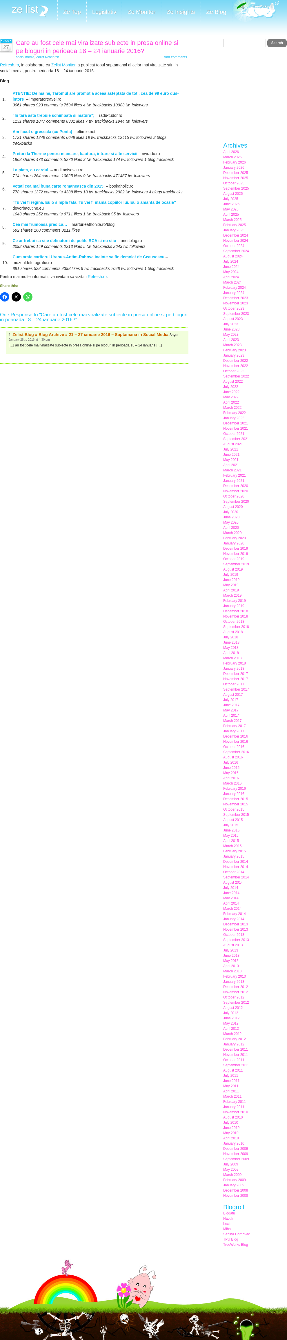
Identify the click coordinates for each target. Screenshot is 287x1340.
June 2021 (231, 455)
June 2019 (231, 580)
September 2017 (236, 689)
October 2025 (233, 183)
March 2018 (232, 658)
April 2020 (231, 528)
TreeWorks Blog (235, 1245)
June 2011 (231, 1081)
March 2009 (232, 1175)
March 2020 (232, 533)
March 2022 (232, 408)
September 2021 (236, 439)
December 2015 (235, 799)
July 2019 (230, 575)
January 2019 (233, 606)
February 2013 (234, 976)
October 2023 (233, 308)
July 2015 (230, 825)
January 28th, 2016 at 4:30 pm (29, 339)
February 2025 (234, 225)
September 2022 (236, 376)
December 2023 (235, 298)
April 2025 (231, 215)
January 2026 (233, 168)
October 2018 (233, 622)
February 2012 (234, 1039)
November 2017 (235, 679)
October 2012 (233, 997)
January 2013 (233, 982)
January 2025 (233, 230)
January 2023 (233, 355)
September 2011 (236, 1065)
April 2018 (231, 653)
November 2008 (235, 1196)
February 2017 (234, 726)
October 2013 (233, 935)
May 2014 (231, 898)
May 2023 (231, 335)
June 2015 (231, 830)
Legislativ (104, 12)
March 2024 (232, 282)
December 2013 (235, 924)
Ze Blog (216, 12)
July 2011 (230, 1076)
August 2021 (233, 444)
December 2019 (235, 548)
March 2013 (232, 971)
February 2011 (234, 1102)
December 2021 (235, 423)
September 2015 (236, 815)
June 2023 (231, 329)
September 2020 (236, 502)
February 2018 (234, 663)
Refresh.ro (9, 65)
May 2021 (231, 460)
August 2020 (233, 507)
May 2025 (231, 209)
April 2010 (231, 1138)
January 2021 (233, 481)
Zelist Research (47, 57)
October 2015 (233, 809)
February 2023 (234, 350)
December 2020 (235, 486)
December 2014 (235, 862)
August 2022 (233, 382)
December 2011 (235, 1049)
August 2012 (233, 1008)
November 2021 (235, 428)
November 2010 (235, 1112)
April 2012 (231, 1029)
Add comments (175, 57)
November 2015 (235, 804)
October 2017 (233, 684)
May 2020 (231, 522)
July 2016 (230, 762)
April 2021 (231, 465)
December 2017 (235, 674)
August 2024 (233, 256)
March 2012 (232, 1034)
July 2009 (230, 1164)
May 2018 (231, 648)
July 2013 (230, 950)
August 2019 (233, 569)
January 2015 (233, 856)
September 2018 (236, 627)
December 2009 (235, 1149)
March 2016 (232, 783)
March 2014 (232, 909)
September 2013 (236, 940)
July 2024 (230, 261)
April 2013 (231, 966)
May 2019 (231, 585)
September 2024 (236, 251)
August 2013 (233, 945)
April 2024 (231, 277)
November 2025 (235, 178)
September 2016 (236, 752)
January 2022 (233, 418)
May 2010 (231, 1133)
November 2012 (235, 992)
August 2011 (233, 1070)
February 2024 (234, 288)
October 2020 (233, 496)
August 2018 (233, 632)
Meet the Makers (255, 11)
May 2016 (231, 773)
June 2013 (231, 956)
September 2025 (236, 188)
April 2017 (231, 715)
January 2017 (233, 731)
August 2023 (233, 319)
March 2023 (232, 345)
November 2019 (235, 554)
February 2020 (234, 538)
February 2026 (234, 162)
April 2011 (231, 1091)
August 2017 (233, 695)
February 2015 (234, 851)
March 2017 (232, 721)
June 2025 (231, 204)
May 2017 (231, 710)
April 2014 (231, 903)
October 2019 (233, 559)
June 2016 (231, 768)
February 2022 (234, 413)
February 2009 (234, 1180)
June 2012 (231, 1018)
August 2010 (233, 1117)
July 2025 (230, 199)
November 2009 (235, 1154)
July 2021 (230, 449)
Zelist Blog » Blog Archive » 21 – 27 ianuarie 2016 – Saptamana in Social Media (90, 334)
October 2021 (233, 434)
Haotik (228, 1218)
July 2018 (230, 637)
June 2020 (231, 517)
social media (25, 57)
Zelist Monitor (63, 65)
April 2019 (231, 590)
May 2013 (231, 961)
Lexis (227, 1224)
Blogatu (229, 1213)
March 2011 (232, 1096)
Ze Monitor (141, 12)
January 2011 (233, 1107)
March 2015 (232, 846)
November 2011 (235, 1055)
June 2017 (231, 705)
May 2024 (231, 272)
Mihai (227, 1229)
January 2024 (233, 293)
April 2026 (231, 152)
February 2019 (234, 601)
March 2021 (232, 470)
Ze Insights (181, 12)
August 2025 (233, 194)
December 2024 (235, 235)
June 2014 (231, 893)
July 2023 (230, 324)
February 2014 (234, 914)
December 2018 (235, 611)
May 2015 (231, 836)
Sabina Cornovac (236, 1234)
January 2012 (233, 1044)
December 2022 (235, 361)
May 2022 (231, 397)
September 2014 (236, 877)
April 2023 (231, 340)
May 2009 (231, 1169)
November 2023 (235, 303)
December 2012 (235, 987)
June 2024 (231, 267)
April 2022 (231, 402)
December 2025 (235, 173)
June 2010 (231, 1128)
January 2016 (233, 794)
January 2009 (233, 1185)
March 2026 (232, 157)
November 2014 (235, 867)
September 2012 (236, 1003)
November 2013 (235, 929)
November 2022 (235, 366)
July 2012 (230, 1013)
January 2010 (233, 1143)
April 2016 (231, 778)
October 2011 (233, 1060)
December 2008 (235, 1190)
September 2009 (236, 1159)
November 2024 (235, 241)
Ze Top (72, 12)
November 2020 (235, 491)
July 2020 (230, 512)
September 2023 (236, 314)
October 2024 (233, 246)
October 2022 (233, 371)
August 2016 (233, 757)
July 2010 (230, 1123)
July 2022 (230, 387)
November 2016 (235, 742)
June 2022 (231, 392)
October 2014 (233, 872)
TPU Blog (230, 1239)
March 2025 (232, 220)
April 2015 (231, 841)
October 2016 (233, 747)
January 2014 (233, 919)
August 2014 (233, 882)
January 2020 (233, 543)
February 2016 (234, 789)
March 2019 (232, 595)
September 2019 (236, 564)
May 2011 (231, 1086)
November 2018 (235, 616)
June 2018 (231, 642)
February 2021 (234, 475)
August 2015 (233, 820)
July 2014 (230, 888)
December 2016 (235, 736)
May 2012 (231, 1023)
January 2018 (233, 669)
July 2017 (230, 700)
